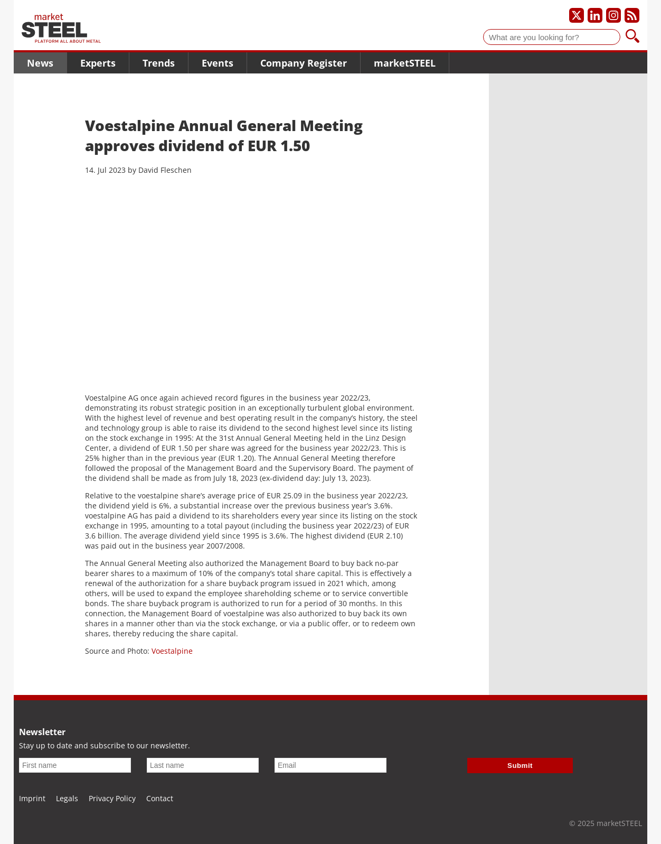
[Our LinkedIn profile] (595, 15)
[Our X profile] (576, 15)
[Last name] (203, 765)
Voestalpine (172, 651)
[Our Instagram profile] (613, 15)
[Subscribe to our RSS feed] (632, 15)
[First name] (75, 765)
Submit (520, 765)
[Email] (330, 765)
